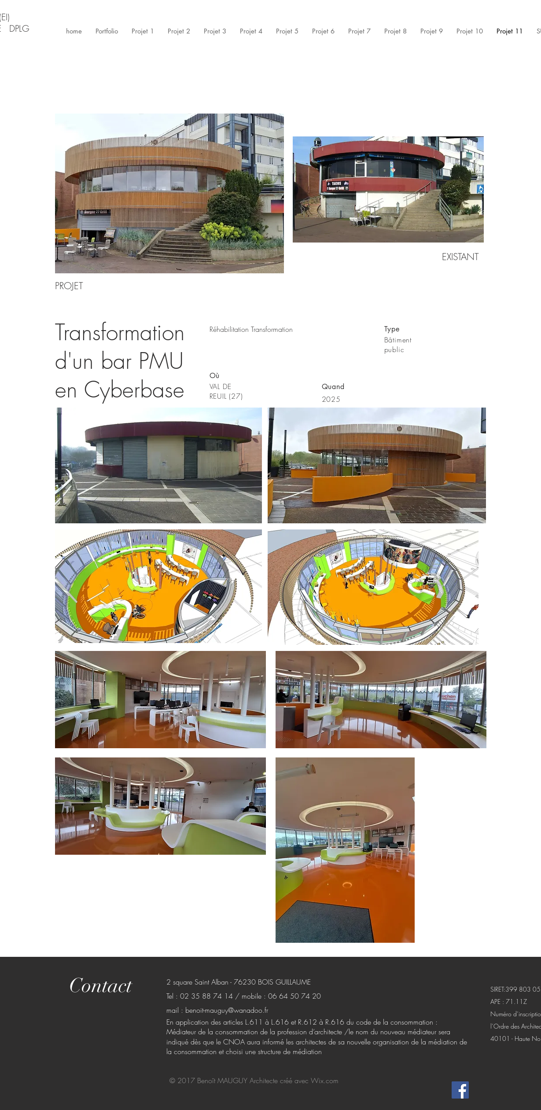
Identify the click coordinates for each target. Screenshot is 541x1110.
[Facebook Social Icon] (460, 1090)
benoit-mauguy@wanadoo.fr (226, 1010)
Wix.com (325, 1080)
